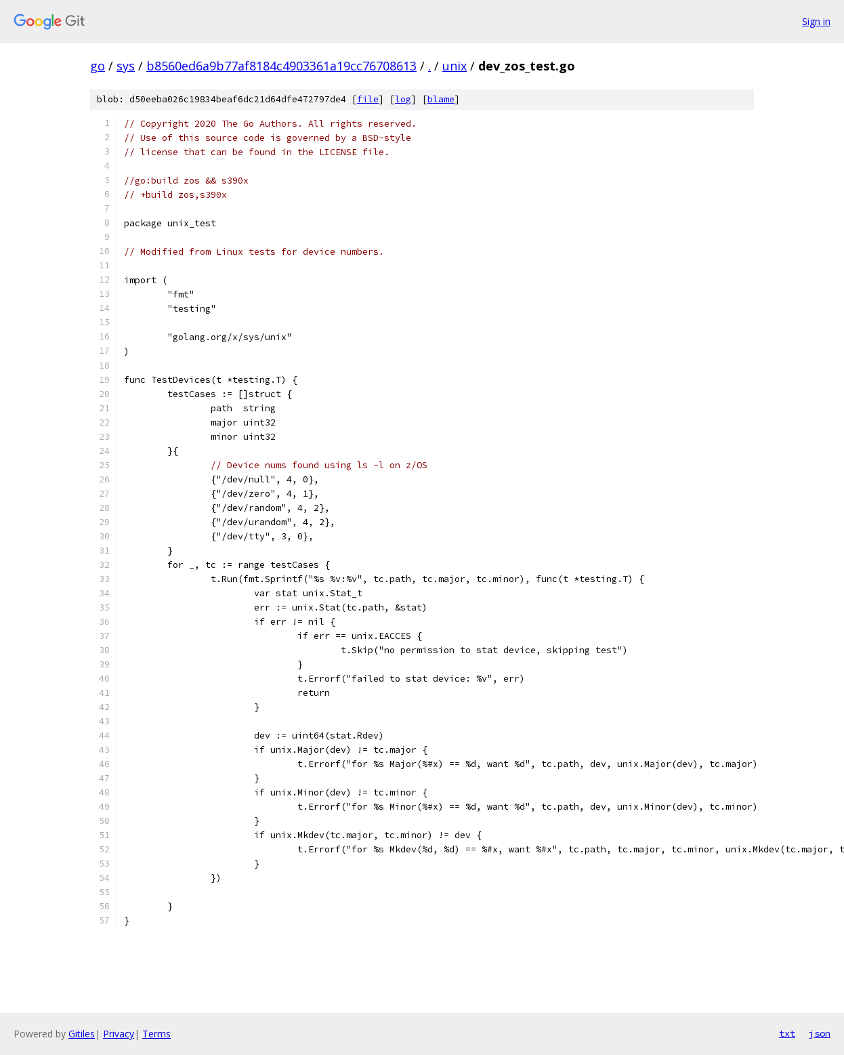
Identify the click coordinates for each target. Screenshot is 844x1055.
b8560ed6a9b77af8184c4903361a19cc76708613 (281, 66)
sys (126, 66)
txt (787, 1033)
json (819, 1033)
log (403, 99)
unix (454, 66)
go (97, 66)
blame (441, 99)
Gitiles (81, 1033)
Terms (156, 1033)
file (368, 99)
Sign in (816, 21)
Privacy (118, 1033)
